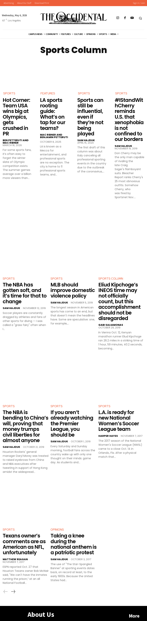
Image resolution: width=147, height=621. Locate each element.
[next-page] (13, 572)
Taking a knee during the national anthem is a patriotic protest (73, 523)
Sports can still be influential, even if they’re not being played (91, 112)
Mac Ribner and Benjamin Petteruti (54, 133)
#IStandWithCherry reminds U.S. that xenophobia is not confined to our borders (129, 117)
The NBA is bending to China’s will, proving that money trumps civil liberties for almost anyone (24, 413)
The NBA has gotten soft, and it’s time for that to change (25, 285)
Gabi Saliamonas (110, 316)
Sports (9, 94)
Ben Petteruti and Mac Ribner (16, 133)
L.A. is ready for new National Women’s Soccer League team (120, 408)
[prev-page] (6, 572)
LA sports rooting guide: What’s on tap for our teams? (51, 112)
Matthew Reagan (15, 540)
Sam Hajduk (86, 131)
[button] (140, 18)
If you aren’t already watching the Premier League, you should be (73, 411)
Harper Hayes (108, 420)
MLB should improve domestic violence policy (72, 285)
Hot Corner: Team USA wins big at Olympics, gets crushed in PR (17, 112)
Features (48, 94)
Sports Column (110, 274)
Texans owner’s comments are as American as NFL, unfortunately (22, 526)
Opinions (57, 513)
